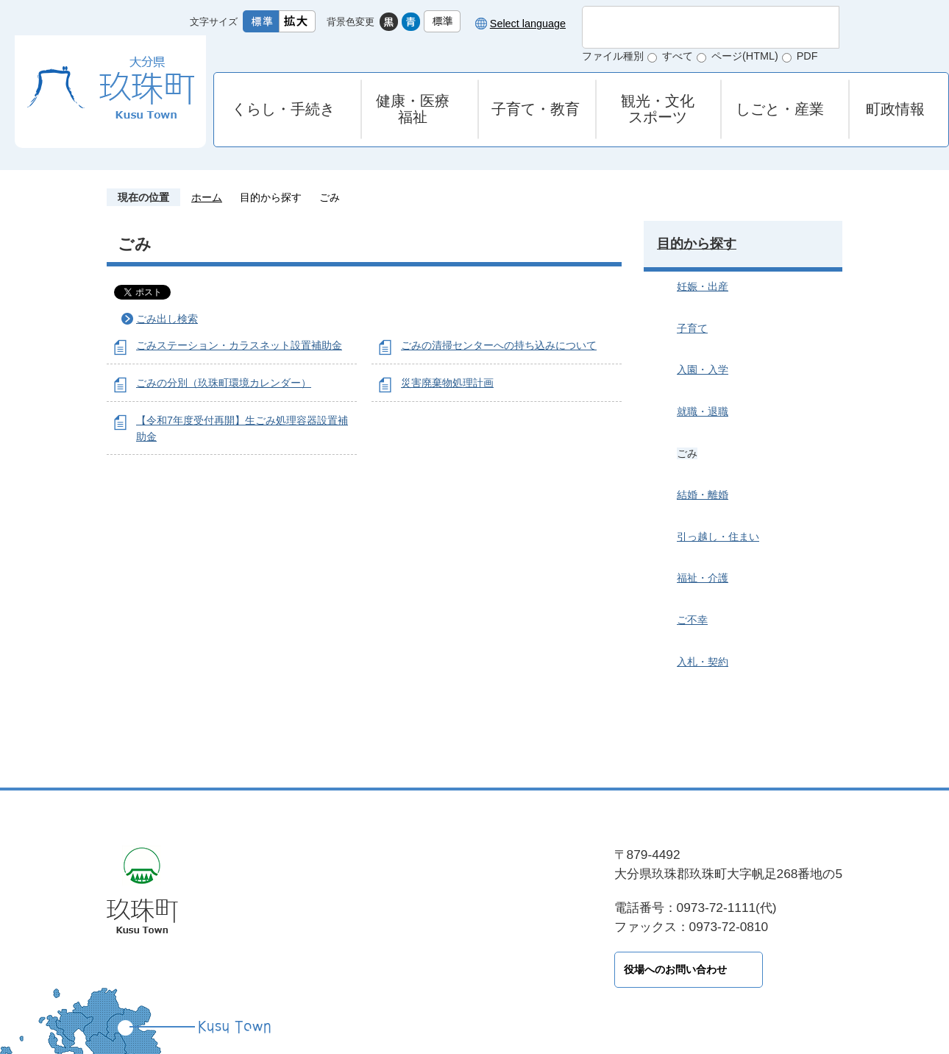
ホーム (206, 197)
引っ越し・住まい (718, 536)
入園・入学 (702, 369)
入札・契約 (702, 662)
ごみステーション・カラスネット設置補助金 (239, 345)
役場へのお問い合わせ (334, 969)
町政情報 (895, 109)
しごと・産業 (780, 109)
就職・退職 (702, 411)
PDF (807, 56)
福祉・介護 (702, 578)
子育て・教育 (535, 109)
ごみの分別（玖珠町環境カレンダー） (223, 383)
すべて (677, 56)
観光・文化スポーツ (657, 109)
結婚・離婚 (702, 495)
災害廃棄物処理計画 (447, 383)
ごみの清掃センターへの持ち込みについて (499, 345)
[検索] (695, 27)
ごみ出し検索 (167, 319)
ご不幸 (692, 620)
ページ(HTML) (744, 56)
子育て (692, 328)
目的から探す (271, 197)
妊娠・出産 (702, 286)
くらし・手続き (283, 109)
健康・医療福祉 (412, 109)
